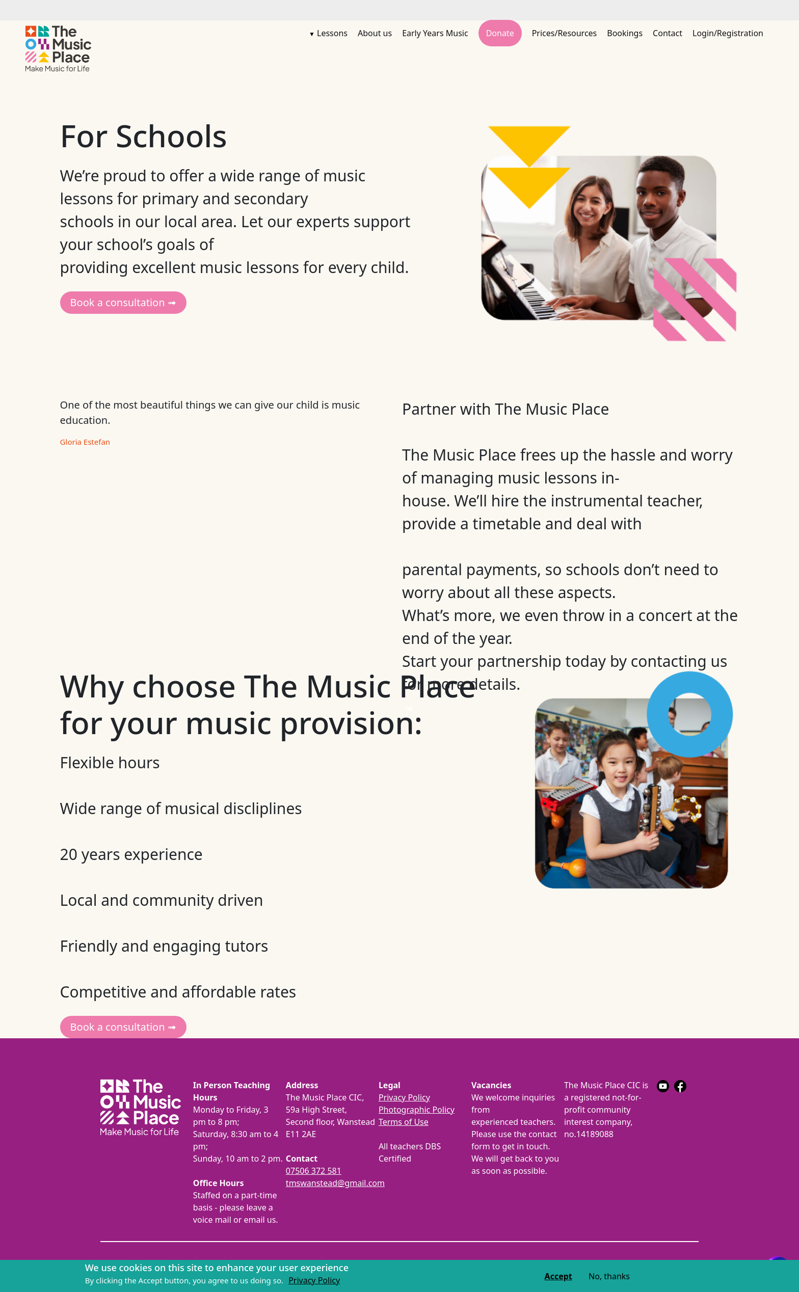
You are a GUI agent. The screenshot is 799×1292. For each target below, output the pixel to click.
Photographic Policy (417, 1109)
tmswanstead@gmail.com (335, 1183)
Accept (558, 1276)
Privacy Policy (404, 1097)
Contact (667, 33)
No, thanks (609, 1276)
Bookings (625, 33)
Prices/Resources (564, 33)
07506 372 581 (313, 1170)
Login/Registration (728, 33)
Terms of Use (404, 1121)
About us (375, 33)
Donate (500, 33)
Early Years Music (435, 33)
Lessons (332, 33)
